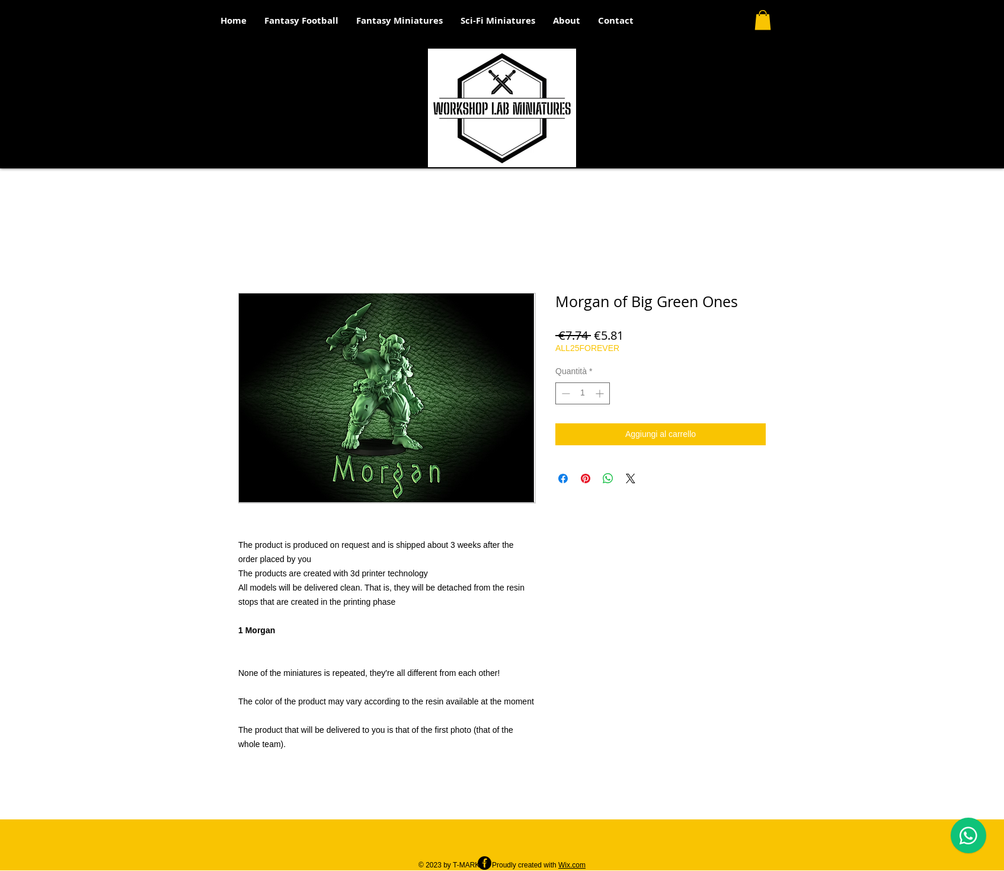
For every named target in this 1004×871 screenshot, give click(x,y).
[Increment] (600, 393)
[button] (762, 20)
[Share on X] (630, 478)
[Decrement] (564, 393)
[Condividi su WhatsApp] (608, 478)
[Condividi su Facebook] (563, 478)
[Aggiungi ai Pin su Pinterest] (585, 478)
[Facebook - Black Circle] (484, 863)
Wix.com (572, 865)
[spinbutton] (582, 393)
